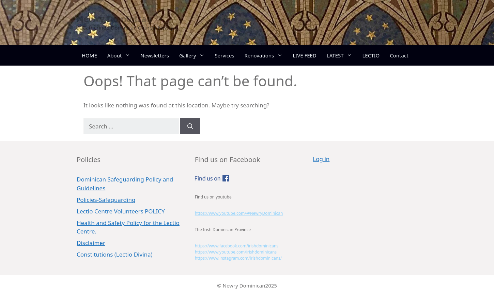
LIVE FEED (305, 55)
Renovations (266, 55)
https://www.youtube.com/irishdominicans (236, 252)
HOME (89, 55)
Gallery (194, 55)
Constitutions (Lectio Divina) (115, 254)
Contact (399, 55)
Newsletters (154, 55)
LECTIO (371, 55)
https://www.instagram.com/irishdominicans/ (238, 258)
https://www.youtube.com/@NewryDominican (239, 213)
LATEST (342, 55)
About (121, 55)
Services (224, 55)
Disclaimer (91, 243)
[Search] (190, 126)
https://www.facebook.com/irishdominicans (236, 246)
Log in (321, 159)
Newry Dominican (114, 18)
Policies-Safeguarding (106, 200)
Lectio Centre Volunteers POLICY (121, 211)
